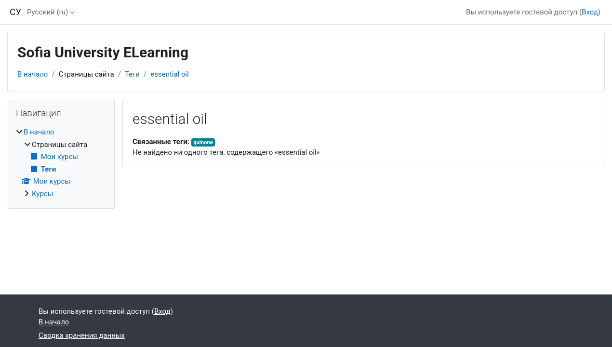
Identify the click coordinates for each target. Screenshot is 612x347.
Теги (132, 74)
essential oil (169, 74)
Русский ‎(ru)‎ (47, 12)
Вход (590, 12)
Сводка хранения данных (82, 335)
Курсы (42, 193)
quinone (203, 142)
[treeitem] (61, 163)
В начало (32, 74)
